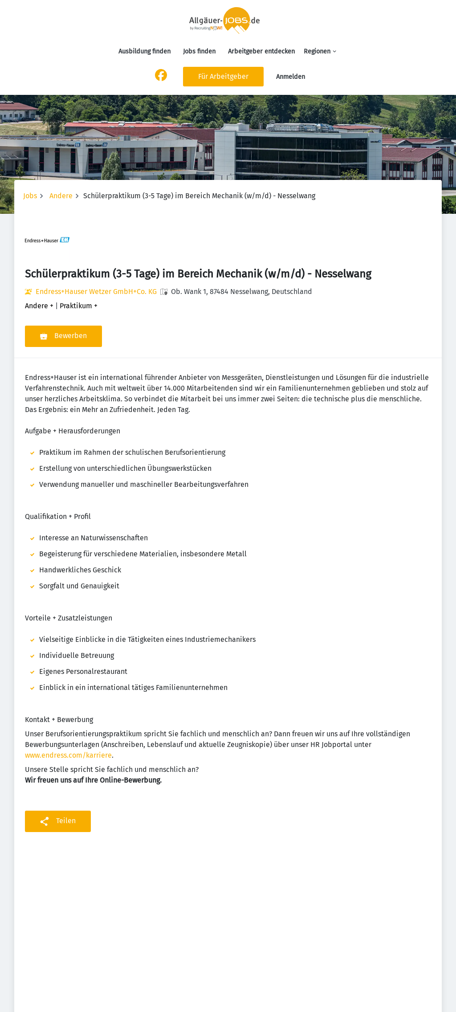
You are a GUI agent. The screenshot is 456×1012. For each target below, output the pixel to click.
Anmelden (290, 77)
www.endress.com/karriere (68, 755)
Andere (61, 196)
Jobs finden (199, 51)
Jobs (30, 196)
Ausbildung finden (144, 51)
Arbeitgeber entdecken (261, 51)
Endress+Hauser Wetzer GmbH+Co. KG (96, 291)
